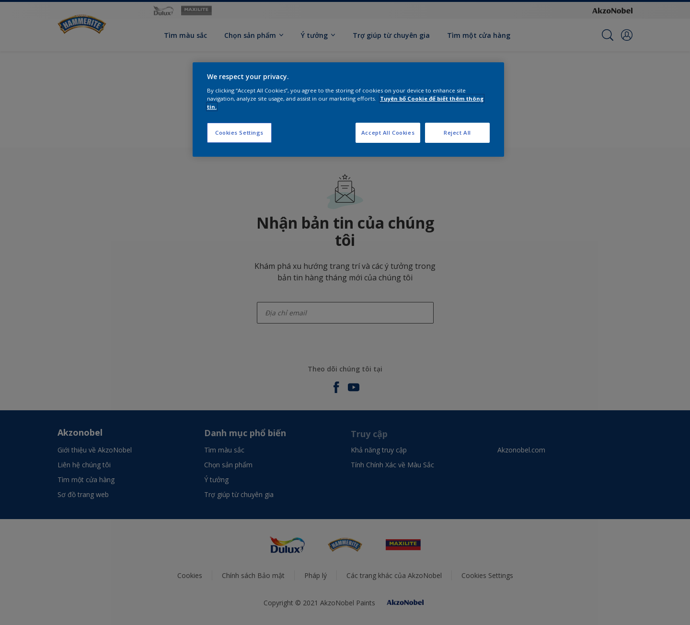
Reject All (457, 132)
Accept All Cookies (387, 132)
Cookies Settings (239, 132)
